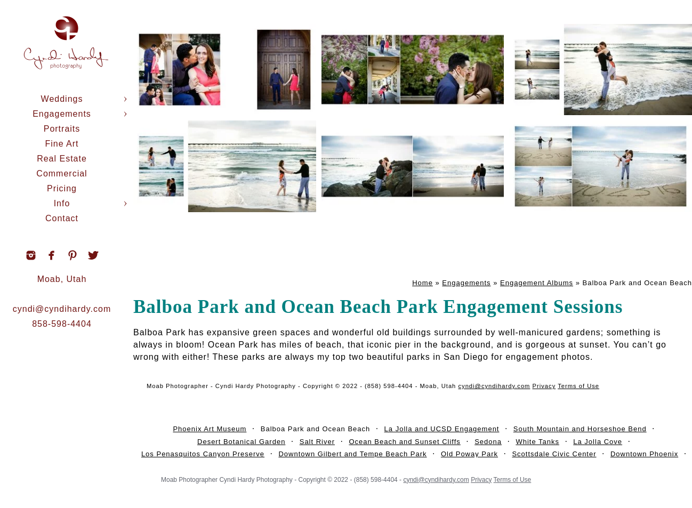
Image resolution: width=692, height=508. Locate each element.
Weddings (62, 98)
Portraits (62, 128)
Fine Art (61, 143)
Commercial (61, 173)
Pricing (62, 188)
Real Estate (62, 158)
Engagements (62, 113)
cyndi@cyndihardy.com (62, 308)
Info (62, 203)
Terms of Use (578, 386)
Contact (61, 218)
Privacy (544, 386)
